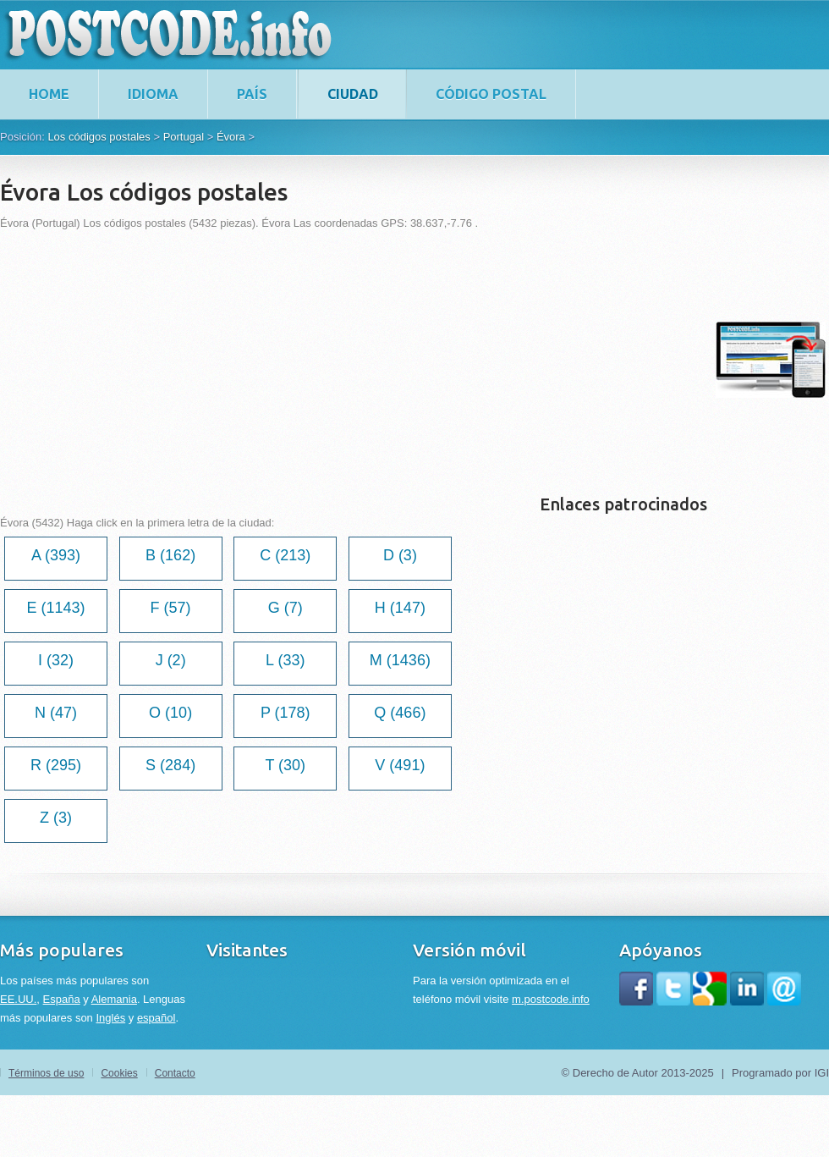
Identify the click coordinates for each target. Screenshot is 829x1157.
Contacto (175, 1073)
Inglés (110, 1017)
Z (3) (56, 817)
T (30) (285, 765)
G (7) (285, 607)
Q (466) (399, 712)
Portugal (183, 136)
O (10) (170, 712)
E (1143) (55, 607)
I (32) (56, 660)
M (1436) (400, 660)
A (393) (55, 555)
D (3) (400, 555)
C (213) (285, 555)
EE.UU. (18, 999)
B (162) (170, 555)
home (49, 94)
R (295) (55, 765)
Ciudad (352, 94)
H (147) (400, 607)
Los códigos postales (98, 136)
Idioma (153, 94)
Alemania (114, 999)
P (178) (285, 712)
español (156, 1017)
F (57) (171, 607)
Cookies (119, 1073)
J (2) (171, 660)
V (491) (400, 765)
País (252, 94)
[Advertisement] (237, 359)
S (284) (170, 765)
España (61, 999)
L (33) (285, 660)
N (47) (56, 712)
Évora (231, 136)
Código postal (491, 94)
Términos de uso (46, 1073)
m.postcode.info (551, 999)
